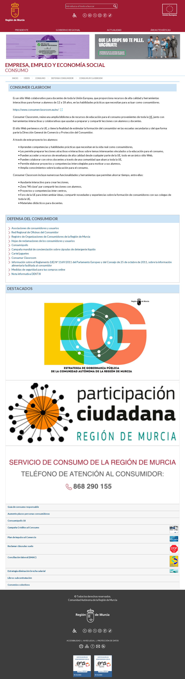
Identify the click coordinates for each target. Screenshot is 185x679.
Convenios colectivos (19, 584)
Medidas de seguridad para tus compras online (38, 269)
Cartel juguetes (20, 253)
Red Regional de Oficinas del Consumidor (35, 232)
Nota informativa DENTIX (26, 273)
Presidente (21, 29)
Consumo (40, 78)
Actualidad (114, 29)
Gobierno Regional (68, 29)
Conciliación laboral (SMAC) (22, 557)
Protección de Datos (108, 641)
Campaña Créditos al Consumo (23, 527)
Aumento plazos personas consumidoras (29, 513)
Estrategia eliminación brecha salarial (26, 571)
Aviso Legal (89, 641)
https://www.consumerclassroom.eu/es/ (38, 109)
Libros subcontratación (20, 578)
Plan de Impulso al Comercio (22, 537)
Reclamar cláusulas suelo (20, 546)
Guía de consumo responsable (23, 507)
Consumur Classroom (90, 78)
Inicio (15, 78)
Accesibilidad (74, 641)
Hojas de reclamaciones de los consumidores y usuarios (43, 240)
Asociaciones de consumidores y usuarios (35, 228)
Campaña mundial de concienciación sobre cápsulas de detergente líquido (54, 249)
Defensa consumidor (62, 78)
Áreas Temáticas (160, 29)
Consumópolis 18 (16, 520)
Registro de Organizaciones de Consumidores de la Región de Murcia (51, 236)
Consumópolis (20, 245)
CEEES (27, 78)
